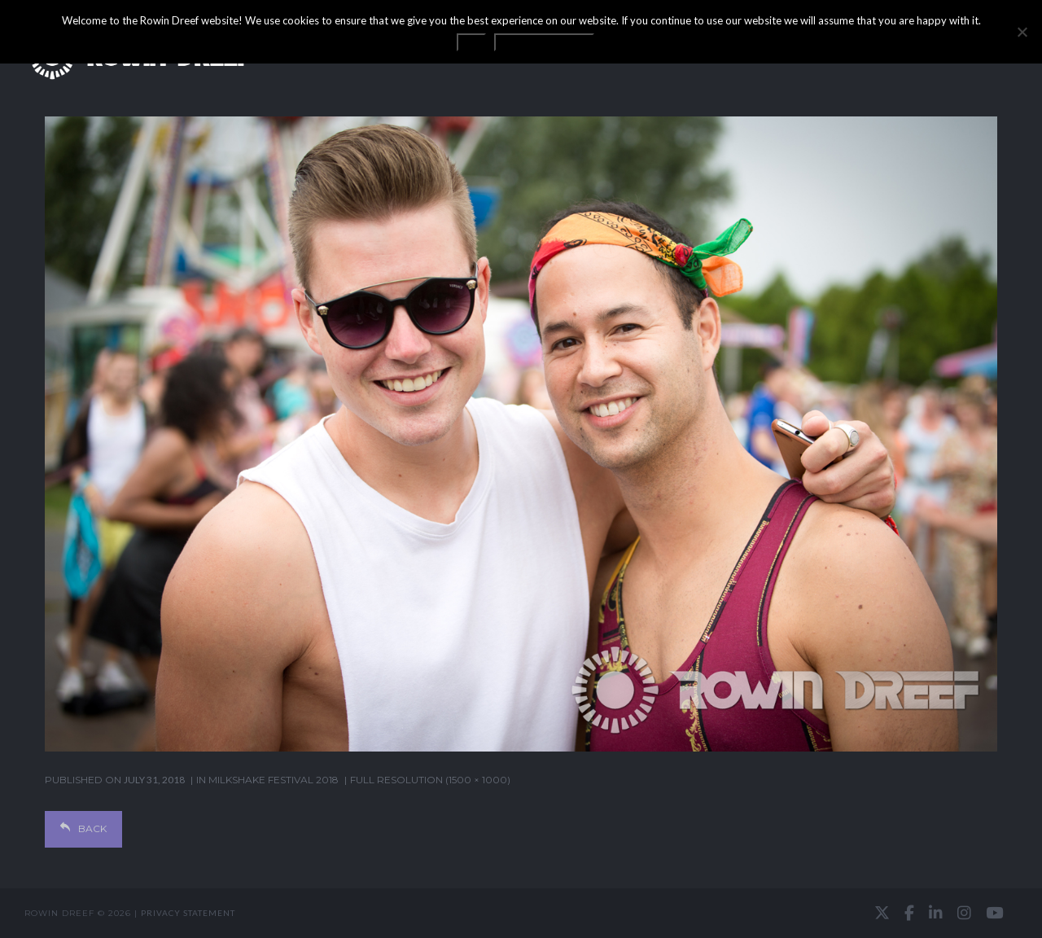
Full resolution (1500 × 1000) (430, 780)
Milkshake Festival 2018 (273, 780)
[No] (1022, 32)
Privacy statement (188, 913)
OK (471, 42)
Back (83, 828)
